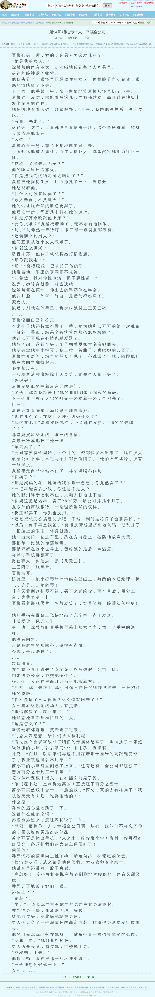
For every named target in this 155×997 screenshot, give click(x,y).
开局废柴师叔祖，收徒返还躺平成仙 (90, 987)
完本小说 (124, 14)
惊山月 (111, 44)
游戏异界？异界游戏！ (139, 44)
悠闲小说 (20, 5)
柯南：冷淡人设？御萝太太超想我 (25, 44)
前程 (107, 987)
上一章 (58, 38)
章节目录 (72, 38)
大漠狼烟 (140, 987)
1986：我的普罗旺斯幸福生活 (79, 44)
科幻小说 (83, 14)
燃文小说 (5, 23)
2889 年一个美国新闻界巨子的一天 (59, 987)
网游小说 (70, 14)
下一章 (86, 38)
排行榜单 (111, 14)
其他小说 (97, 14)
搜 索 (107, 5)
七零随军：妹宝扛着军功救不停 (53, 44)
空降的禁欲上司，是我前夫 (32, 23)
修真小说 (29, 14)
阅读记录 (138, 14)
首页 (4, 14)
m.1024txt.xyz (136, 6)
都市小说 (43, 14)
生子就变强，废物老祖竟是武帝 (123, 987)
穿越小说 (56, 14)
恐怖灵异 (15, 23)
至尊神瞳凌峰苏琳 (121, 44)
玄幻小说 (15, 14)
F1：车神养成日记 (100, 44)
